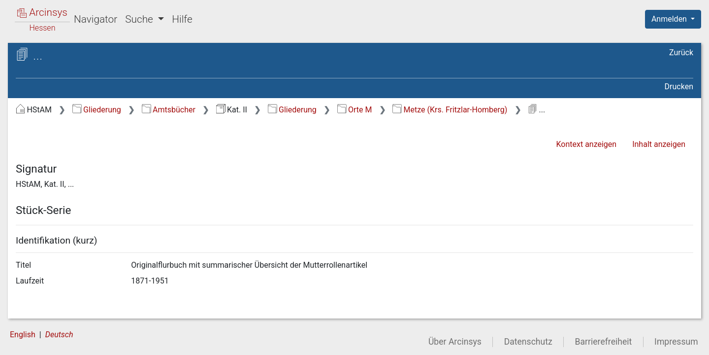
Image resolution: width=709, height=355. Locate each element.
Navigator (95, 19)
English (22, 334)
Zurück (681, 52)
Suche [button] (140, 19)
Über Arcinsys (455, 342)
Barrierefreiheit (603, 342)
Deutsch (59, 334)
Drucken (679, 86)
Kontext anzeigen (586, 144)
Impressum (676, 342)
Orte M (354, 109)
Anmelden (670, 19)
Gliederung (96, 109)
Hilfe (182, 19)
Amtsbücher (168, 109)
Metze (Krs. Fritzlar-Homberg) (449, 109)
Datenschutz (528, 342)
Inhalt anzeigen (658, 144)
